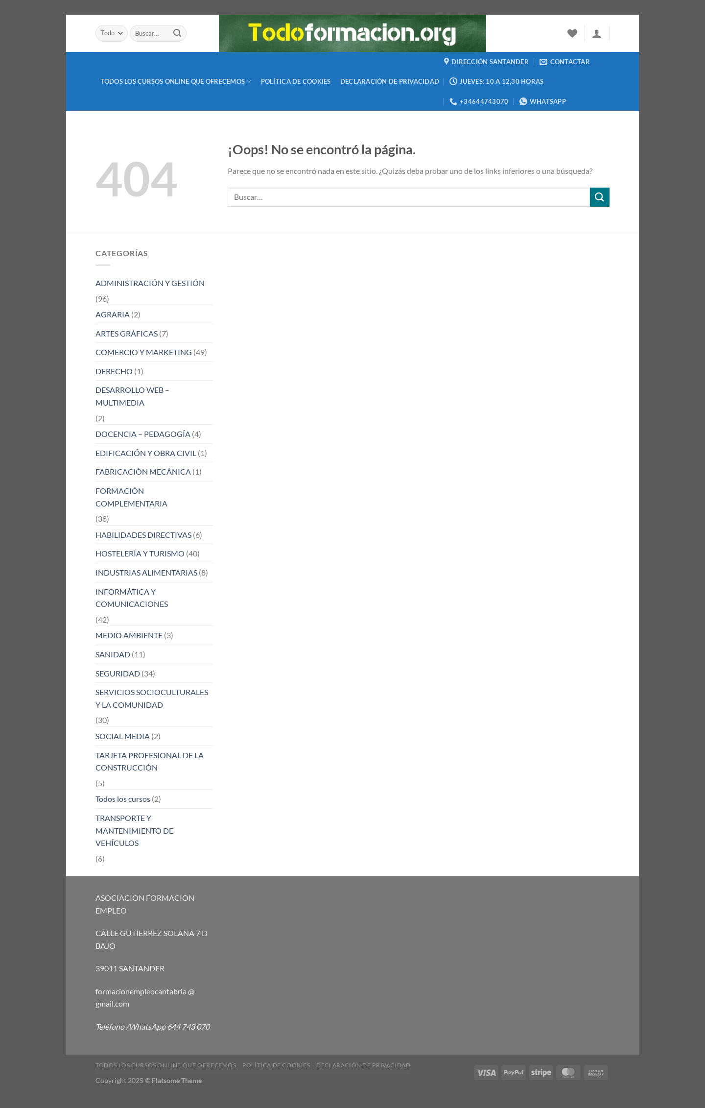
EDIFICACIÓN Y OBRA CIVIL (145, 453)
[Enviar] (177, 33)
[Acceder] (597, 33)
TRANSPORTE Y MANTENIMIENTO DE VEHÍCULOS (134, 830)
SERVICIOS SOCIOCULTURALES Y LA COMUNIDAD (151, 698)
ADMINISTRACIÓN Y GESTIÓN (150, 283)
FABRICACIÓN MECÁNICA (143, 471)
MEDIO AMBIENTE (129, 635)
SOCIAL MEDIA (122, 736)
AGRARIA (112, 314)
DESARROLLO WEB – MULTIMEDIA (132, 396)
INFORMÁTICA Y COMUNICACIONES (131, 598)
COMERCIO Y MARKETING (143, 352)
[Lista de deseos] (572, 33)
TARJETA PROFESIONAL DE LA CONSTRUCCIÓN (149, 761)
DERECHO (114, 371)
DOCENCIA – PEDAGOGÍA (142, 433)
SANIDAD (112, 654)
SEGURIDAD (117, 673)
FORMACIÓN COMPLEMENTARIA (131, 497)
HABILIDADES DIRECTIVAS (143, 534)
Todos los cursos (122, 798)
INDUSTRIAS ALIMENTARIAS (146, 572)
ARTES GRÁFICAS (126, 333)
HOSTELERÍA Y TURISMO (140, 553)
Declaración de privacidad (389, 81)
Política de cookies (296, 81)
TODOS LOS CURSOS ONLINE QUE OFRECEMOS (176, 81)
